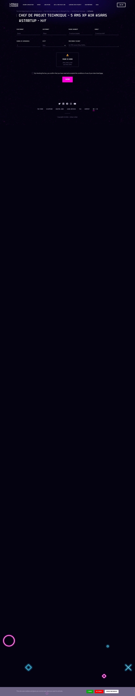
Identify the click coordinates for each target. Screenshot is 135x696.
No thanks (99, 691)
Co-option (49, 109)
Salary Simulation (28, 5)
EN (93, 109)
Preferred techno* (74, 41)
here (101, 73)
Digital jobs (60, 109)
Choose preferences (111, 691)
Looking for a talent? (75, 5)
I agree (90, 691)
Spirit (39, 5)
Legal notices (71, 109)
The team (40, 109)
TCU (80, 109)
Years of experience (23, 41)
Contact (87, 109)
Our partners (88, 5)
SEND (67, 79)
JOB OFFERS (47, 5)
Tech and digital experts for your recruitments (29, 11)
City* (44, 41)
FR (97, 109)
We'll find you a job (59, 5)
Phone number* (73, 29)
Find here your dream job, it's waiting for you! (57, 11)
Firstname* (20, 29)
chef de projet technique (79, 11)
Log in (121, 5)
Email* (97, 29)
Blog (97, 5)
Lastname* (46, 29)
